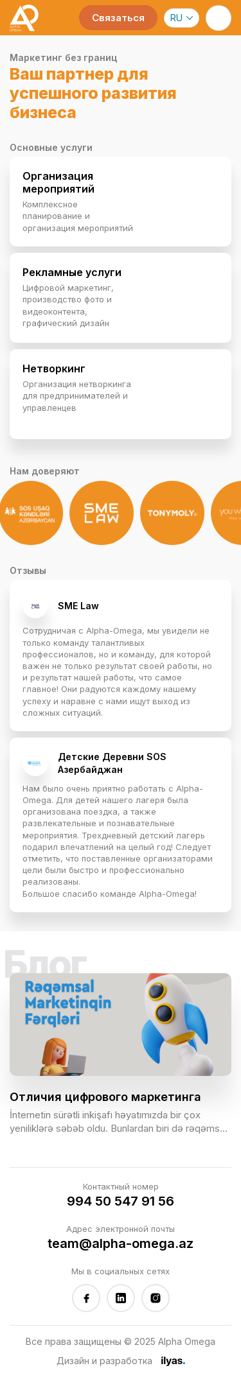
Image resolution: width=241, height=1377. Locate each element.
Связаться (118, 18)
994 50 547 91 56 (120, 1201)
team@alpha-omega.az (120, 1243)
